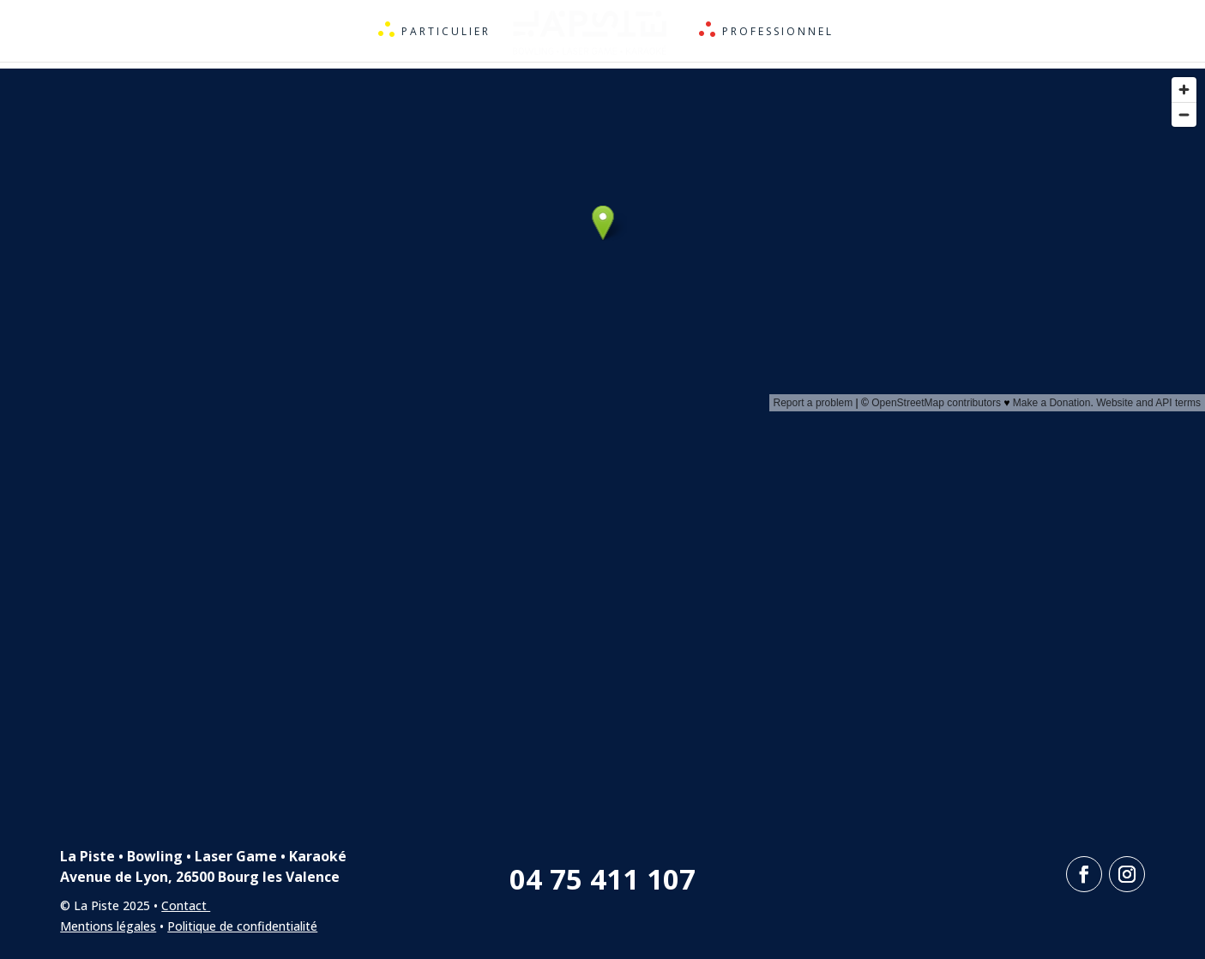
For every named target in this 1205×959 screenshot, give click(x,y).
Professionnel (778, 32)
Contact (185, 905)
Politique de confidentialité (242, 926)
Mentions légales (108, 926)
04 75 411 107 (602, 879)
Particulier (445, 32)
